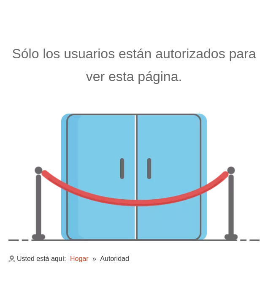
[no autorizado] (134, 177)
